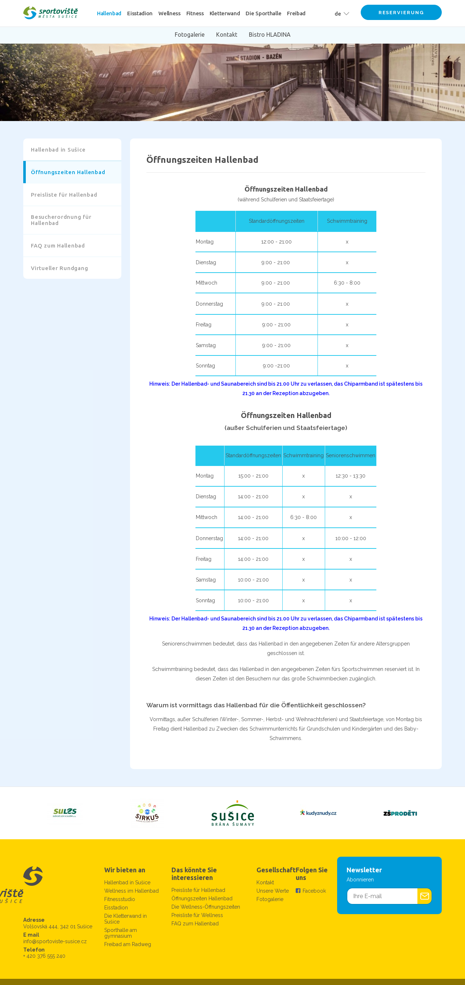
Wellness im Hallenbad (131, 891)
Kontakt (265, 882)
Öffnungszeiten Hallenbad (201, 898)
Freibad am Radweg (127, 944)
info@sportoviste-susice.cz (55, 941)
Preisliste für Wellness (197, 915)
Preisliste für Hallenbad (198, 890)
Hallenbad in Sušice (127, 882)
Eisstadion (116, 907)
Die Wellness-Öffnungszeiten (205, 907)
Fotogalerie (269, 899)
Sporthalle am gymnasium (120, 933)
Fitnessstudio (119, 899)
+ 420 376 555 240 (44, 956)
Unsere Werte (272, 891)
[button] (340, 13)
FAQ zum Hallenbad (195, 923)
